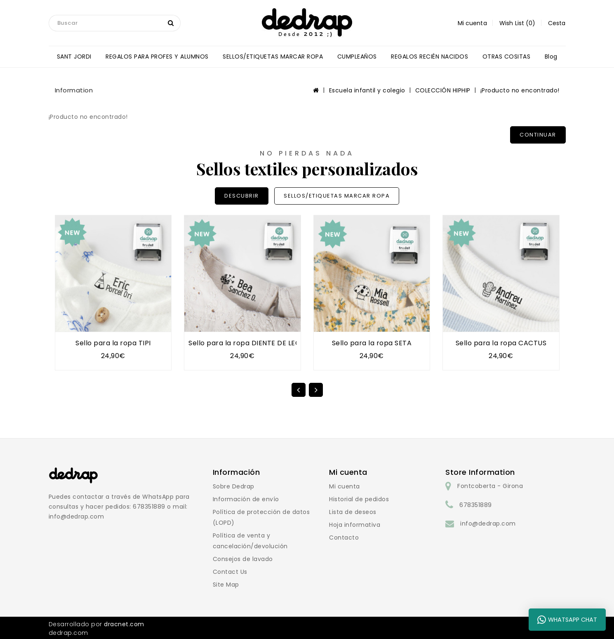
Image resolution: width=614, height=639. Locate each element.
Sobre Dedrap (233, 486)
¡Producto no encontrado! (520, 90)
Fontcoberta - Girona (490, 486)
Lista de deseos (352, 512)
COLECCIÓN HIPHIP (442, 90)
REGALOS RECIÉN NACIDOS (429, 56)
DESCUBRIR (241, 196)
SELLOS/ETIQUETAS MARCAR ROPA (273, 56)
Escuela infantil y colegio (367, 90)
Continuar (538, 135)
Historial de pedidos (359, 499)
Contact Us (230, 572)
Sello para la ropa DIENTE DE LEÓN (247, 343)
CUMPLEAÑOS (357, 56)
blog (551, 56)
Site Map (226, 584)
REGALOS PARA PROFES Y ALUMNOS (157, 56)
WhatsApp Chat (567, 620)
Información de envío (246, 499)
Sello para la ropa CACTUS (501, 343)
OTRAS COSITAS (506, 56)
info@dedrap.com (488, 523)
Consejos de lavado (243, 559)
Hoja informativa (354, 525)
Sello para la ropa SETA (372, 343)
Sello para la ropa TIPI (113, 343)
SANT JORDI (74, 56)
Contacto (344, 537)
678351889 (475, 505)
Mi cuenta (344, 486)
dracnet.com (124, 624)
